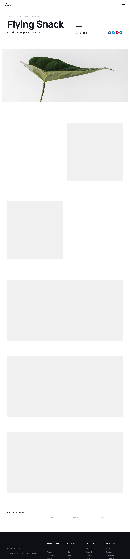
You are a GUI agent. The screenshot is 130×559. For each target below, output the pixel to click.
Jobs (68, 544)
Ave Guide (109, 541)
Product (49, 544)
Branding (10, 17)
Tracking (89, 548)
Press (69, 548)
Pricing (49, 551)
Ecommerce (19, 17)
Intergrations (110, 548)
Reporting (89, 544)
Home (49, 541)
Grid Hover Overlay (32, 17)
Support (109, 544)
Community (110, 551)
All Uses (89, 551)
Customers (51, 548)
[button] (123, 4)
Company (70, 541)
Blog (68, 551)
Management (91, 541)
